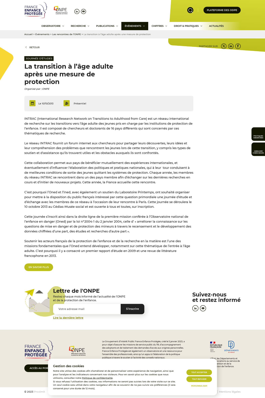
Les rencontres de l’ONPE (66, 34)
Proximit (39, 391)
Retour (34, 47)
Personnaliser (199, 386)
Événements (133, 25)
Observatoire (51, 25)
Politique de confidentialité (97, 378)
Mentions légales (230, 391)
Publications (105, 25)
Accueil (28, 34)
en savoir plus (39, 267)
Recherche (78, 25)
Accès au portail (41, 368)
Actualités (216, 25)
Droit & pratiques (186, 25)
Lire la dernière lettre (68, 317)
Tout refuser (199, 379)
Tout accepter (199, 372)
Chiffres (158, 25)
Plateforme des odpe (222, 10)
